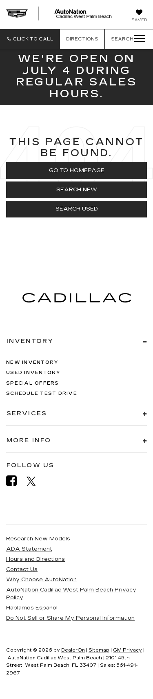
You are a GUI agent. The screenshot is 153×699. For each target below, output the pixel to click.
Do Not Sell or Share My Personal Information (70, 618)
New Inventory (32, 362)
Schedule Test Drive (41, 393)
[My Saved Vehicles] (139, 16)
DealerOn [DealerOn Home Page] (73, 650)
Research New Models (38, 538)
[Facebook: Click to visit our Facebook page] (15, 481)
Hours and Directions (35, 559)
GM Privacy (127, 650)
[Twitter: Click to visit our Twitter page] (35, 481)
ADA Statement (29, 549)
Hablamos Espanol (32, 608)
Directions (82, 39)
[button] (30, 39)
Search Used (76, 209)
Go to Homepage (76, 170)
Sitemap (99, 650)
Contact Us (22, 569)
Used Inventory (33, 372)
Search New (76, 189)
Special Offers (32, 383)
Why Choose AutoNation (41, 579)
